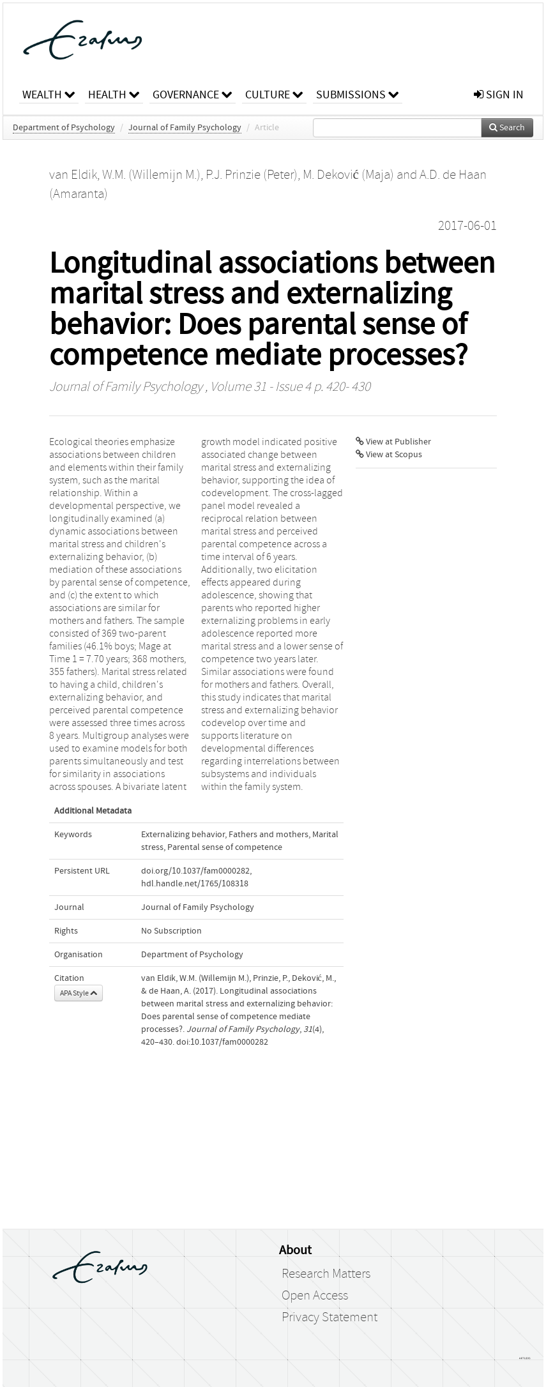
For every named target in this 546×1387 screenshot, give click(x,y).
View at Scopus (389, 455)
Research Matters (326, 1274)
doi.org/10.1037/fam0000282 (195, 871)
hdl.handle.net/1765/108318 (194, 884)
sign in (499, 95)
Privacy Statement (329, 1317)
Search (507, 128)
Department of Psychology (64, 128)
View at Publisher (393, 442)
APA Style (78, 993)
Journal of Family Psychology (184, 128)
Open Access (315, 1295)
